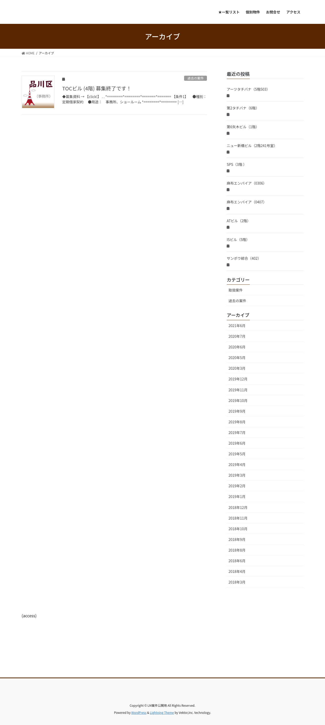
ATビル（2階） (239, 220)
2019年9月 (237, 411)
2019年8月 (237, 421)
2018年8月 (237, 550)
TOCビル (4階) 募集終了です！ (97, 88)
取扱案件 (236, 290)
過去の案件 (195, 78)
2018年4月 (237, 571)
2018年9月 (237, 539)
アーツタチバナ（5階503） (248, 89)
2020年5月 (237, 357)
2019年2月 (237, 485)
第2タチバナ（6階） (243, 107)
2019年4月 (237, 464)
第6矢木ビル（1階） (243, 126)
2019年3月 (237, 475)
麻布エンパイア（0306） (247, 183)
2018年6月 (237, 560)
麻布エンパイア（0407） (247, 201)
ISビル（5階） (238, 239)
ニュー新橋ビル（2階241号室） (252, 145)
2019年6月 (237, 443)
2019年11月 (238, 389)
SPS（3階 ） (237, 164)
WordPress (139, 712)
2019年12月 (238, 378)
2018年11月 (238, 518)
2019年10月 (238, 400)
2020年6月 (237, 346)
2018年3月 (237, 582)
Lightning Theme (162, 712)
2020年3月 (237, 368)
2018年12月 (238, 507)
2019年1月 (237, 496)
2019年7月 (237, 432)
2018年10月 (238, 528)
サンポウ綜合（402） (244, 258)
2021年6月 (237, 325)
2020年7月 (237, 336)
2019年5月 (237, 453)
